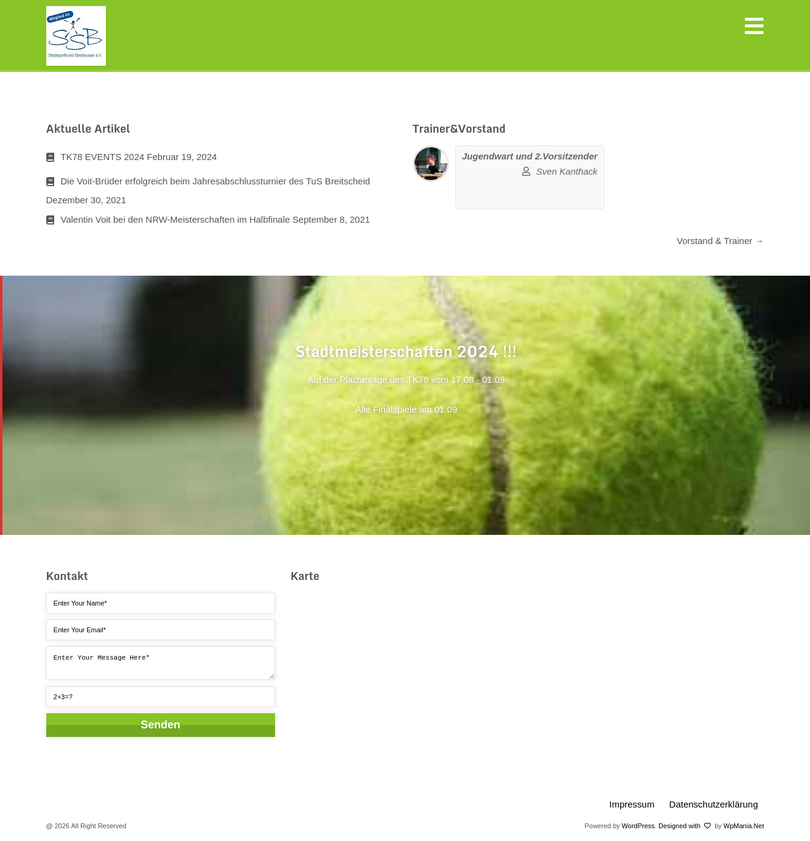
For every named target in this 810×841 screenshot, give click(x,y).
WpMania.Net (744, 825)
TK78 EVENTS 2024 (103, 157)
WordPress (638, 825)
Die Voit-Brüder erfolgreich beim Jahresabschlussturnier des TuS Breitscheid (216, 181)
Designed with (684, 825)
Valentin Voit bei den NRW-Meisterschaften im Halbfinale (175, 219)
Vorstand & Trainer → (720, 241)
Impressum (631, 804)
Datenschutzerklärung (713, 804)
